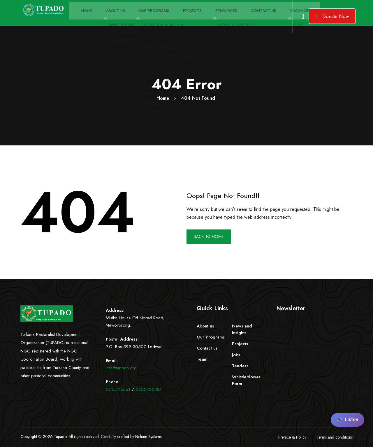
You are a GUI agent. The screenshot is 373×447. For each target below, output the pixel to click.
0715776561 (118, 389)
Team (202, 359)
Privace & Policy (292, 437)
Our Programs (141, 18)
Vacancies (271, 18)
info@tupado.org (121, 368)
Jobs (236, 355)
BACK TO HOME (211, 236)
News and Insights (242, 329)
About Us (107, 18)
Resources (205, 18)
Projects (175, 18)
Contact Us (238, 18)
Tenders (240, 366)
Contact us (207, 348)
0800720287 (149, 389)
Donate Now (332, 16)
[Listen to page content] (347, 420)
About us (205, 326)
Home (81, 18)
